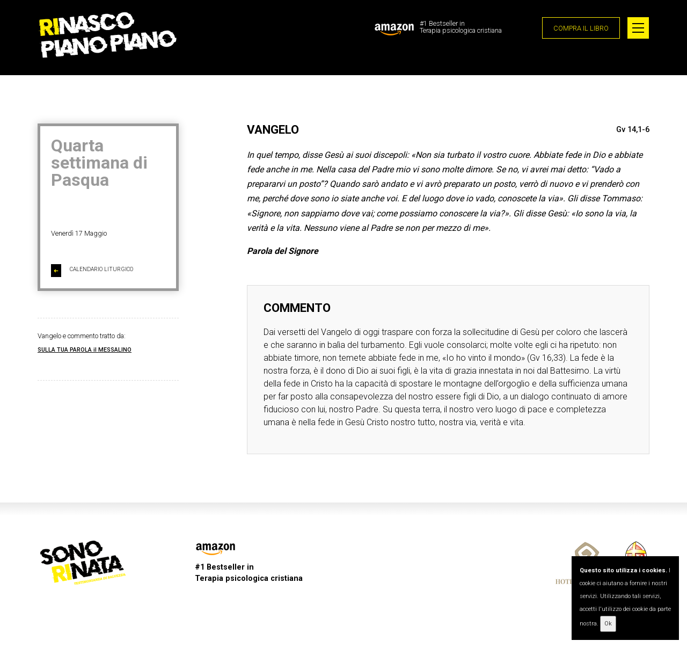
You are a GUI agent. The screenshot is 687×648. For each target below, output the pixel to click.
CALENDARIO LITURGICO (92, 270)
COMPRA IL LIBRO (581, 28)
